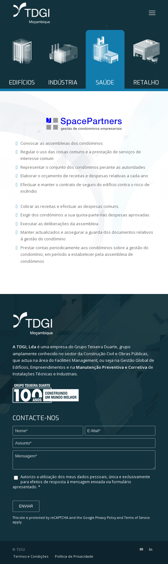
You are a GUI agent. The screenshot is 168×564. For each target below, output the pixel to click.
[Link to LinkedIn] (150, 549)
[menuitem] (30, 556)
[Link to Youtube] (141, 549)
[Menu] (152, 13)
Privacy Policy (105, 517)
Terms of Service (137, 517)
